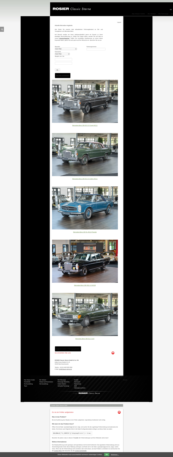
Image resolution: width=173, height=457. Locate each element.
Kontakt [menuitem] (76, 379)
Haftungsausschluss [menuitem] (79, 387)
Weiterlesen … (115, 454)
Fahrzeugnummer (92, 46)
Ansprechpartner (64, 38)
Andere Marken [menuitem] (62, 383)
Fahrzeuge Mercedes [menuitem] (63, 381)
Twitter (139, 380)
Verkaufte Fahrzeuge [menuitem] (63, 385)
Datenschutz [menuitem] (77, 383)
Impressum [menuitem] (77, 381)
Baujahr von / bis (59, 56)
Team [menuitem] (25, 385)
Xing (143, 380)
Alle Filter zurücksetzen (62, 75)
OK (107, 454)
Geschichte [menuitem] (27, 381)
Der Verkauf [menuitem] (152, 13)
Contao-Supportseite (80, 450)
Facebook (134, 380)
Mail (134, 385)
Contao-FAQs (58, 450)
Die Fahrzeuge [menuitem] (163, 13)
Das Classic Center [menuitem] (138, 13)
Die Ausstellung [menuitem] (28, 383)
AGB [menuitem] (75, 385)
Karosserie (58, 51)
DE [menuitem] (171, 9)
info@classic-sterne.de (65, 369)
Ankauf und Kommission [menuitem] (46, 381)
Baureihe (57, 46)
